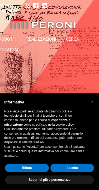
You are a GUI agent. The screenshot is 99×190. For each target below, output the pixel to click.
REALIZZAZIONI (41, 39)
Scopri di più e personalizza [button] (49, 180)
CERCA (72, 39)
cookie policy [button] (65, 124)
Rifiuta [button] (27, 168)
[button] (92, 102)
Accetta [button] (72, 168)
